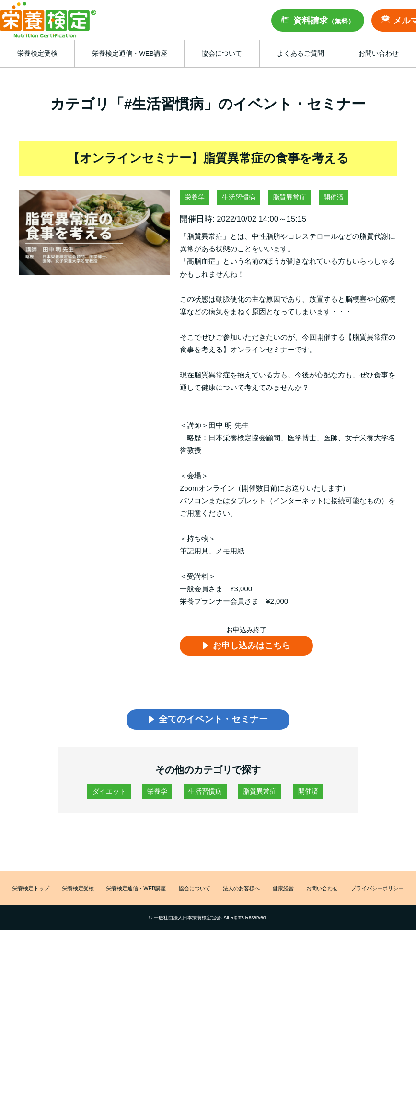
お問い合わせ (322, 891)
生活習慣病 (238, 197)
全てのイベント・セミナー (213, 720)
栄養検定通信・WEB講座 (136, 891)
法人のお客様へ (242, 891)
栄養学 (195, 197)
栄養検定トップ (30, 891)
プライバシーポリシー (377, 891)
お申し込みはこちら (252, 645)
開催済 (334, 197)
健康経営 (283, 891)
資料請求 (324, 20)
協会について (195, 891)
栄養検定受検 (76, 891)
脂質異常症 (289, 197)
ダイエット (109, 793)
